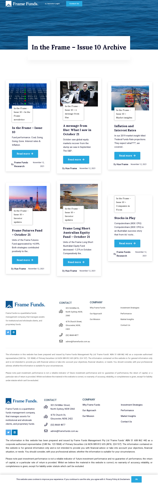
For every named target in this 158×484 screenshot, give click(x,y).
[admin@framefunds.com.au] (62, 341)
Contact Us (125, 325)
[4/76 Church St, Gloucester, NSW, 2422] (47, 417)
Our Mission (95, 319)
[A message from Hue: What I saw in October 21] (79, 94)
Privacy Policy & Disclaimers (118, 479)
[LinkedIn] (13, 332)
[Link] (22, 4)
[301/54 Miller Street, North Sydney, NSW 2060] (47, 407)
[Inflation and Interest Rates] (130, 98)
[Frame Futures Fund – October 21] (28, 198)
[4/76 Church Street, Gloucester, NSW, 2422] (62, 325)
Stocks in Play (125, 218)
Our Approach (96, 313)
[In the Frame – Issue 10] (28, 96)
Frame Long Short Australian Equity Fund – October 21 (76, 232)
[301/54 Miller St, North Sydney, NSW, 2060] (62, 312)
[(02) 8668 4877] (62, 335)
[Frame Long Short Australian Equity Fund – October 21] (79, 196)
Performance (126, 313)
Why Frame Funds (97, 308)
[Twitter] (8, 332)
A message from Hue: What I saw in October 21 (77, 130)
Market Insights (127, 319)
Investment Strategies (130, 308)
